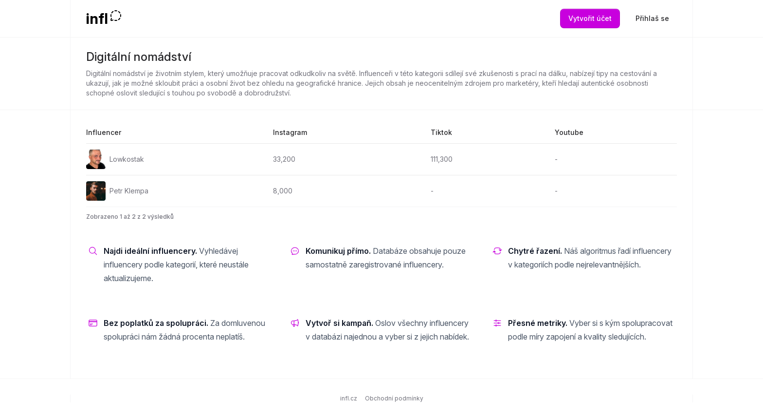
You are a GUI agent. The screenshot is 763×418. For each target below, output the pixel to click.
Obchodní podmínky (394, 398)
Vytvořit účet (590, 18)
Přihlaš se (652, 18)
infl (97, 18)
